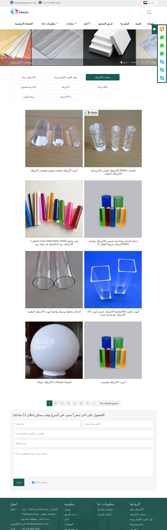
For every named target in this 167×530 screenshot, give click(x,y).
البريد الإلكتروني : (18, 524)
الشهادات (68, 524)
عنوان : (13, 509)
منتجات (71, 23)
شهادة (150, 23)
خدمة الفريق (70, 514)
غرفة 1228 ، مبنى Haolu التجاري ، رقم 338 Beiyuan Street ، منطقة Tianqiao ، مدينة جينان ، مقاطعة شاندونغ (40, 514)
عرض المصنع (106, 23)
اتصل (13, 504)
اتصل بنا (125, 23)
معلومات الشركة (105, 509)
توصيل (67, 509)
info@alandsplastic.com (25, 3)
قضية (138, 23)
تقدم (19, 482)
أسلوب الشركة (104, 514)
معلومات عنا (50, 23)
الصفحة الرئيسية (24, 23)
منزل (124, 62)
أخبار (87, 23)
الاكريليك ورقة (137, 509)
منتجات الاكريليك (138, 514)
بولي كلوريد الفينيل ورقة (141, 519)
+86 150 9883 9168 (51, 3)
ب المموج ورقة (137, 524)
